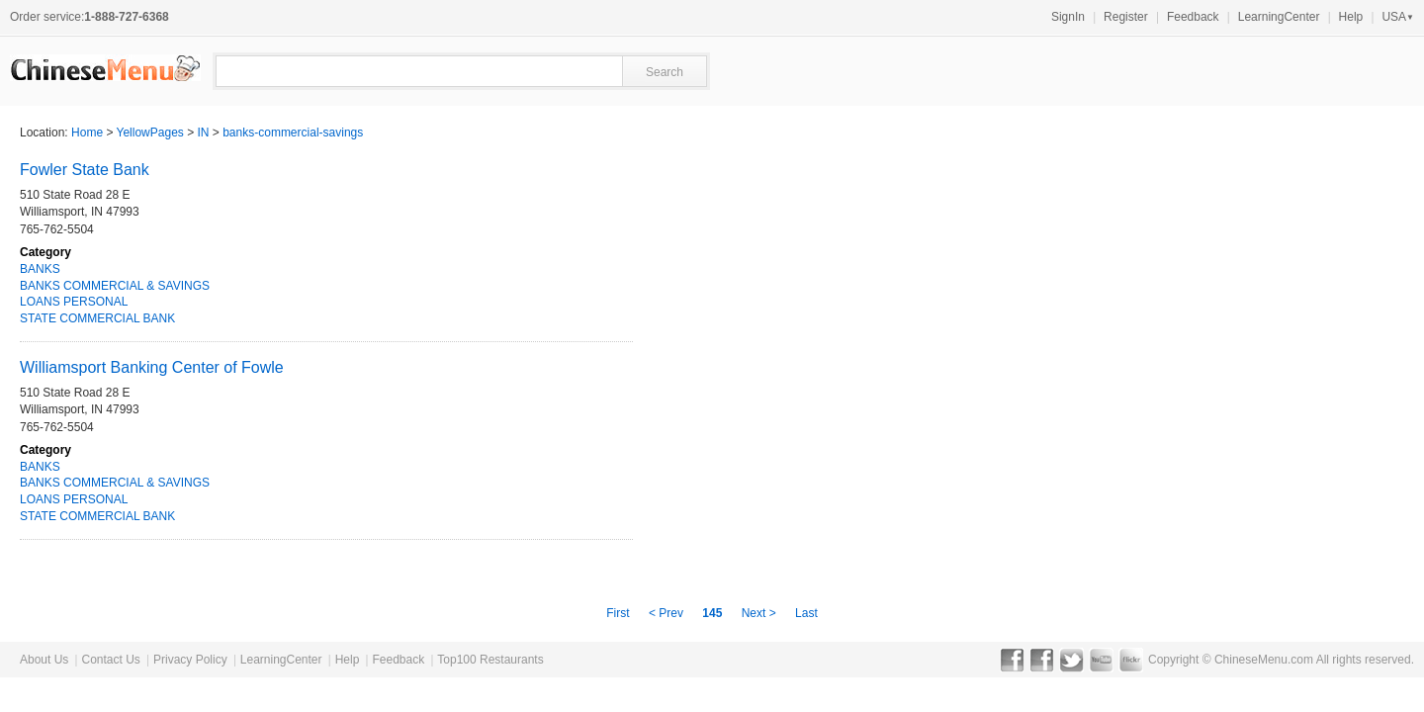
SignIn (1068, 17)
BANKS (40, 269)
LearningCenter (1279, 17)
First (619, 613)
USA (1397, 17)
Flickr (1130, 659)
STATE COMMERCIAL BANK (97, 318)
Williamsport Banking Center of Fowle (152, 367)
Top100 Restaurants (490, 660)
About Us (44, 660)
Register (1126, 17)
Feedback (1193, 17)
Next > (759, 613)
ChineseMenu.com (1263, 660)
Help (1351, 17)
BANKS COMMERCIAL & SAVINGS (115, 286)
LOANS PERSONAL (74, 302)
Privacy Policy (190, 660)
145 (712, 613)
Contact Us (110, 660)
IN (204, 132)
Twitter (1071, 659)
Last (806, 613)
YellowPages (150, 132)
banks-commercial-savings (292, 132)
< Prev (667, 613)
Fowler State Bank (84, 169)
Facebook (1012, 659)
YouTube (1101, 659)
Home (87, 132)
